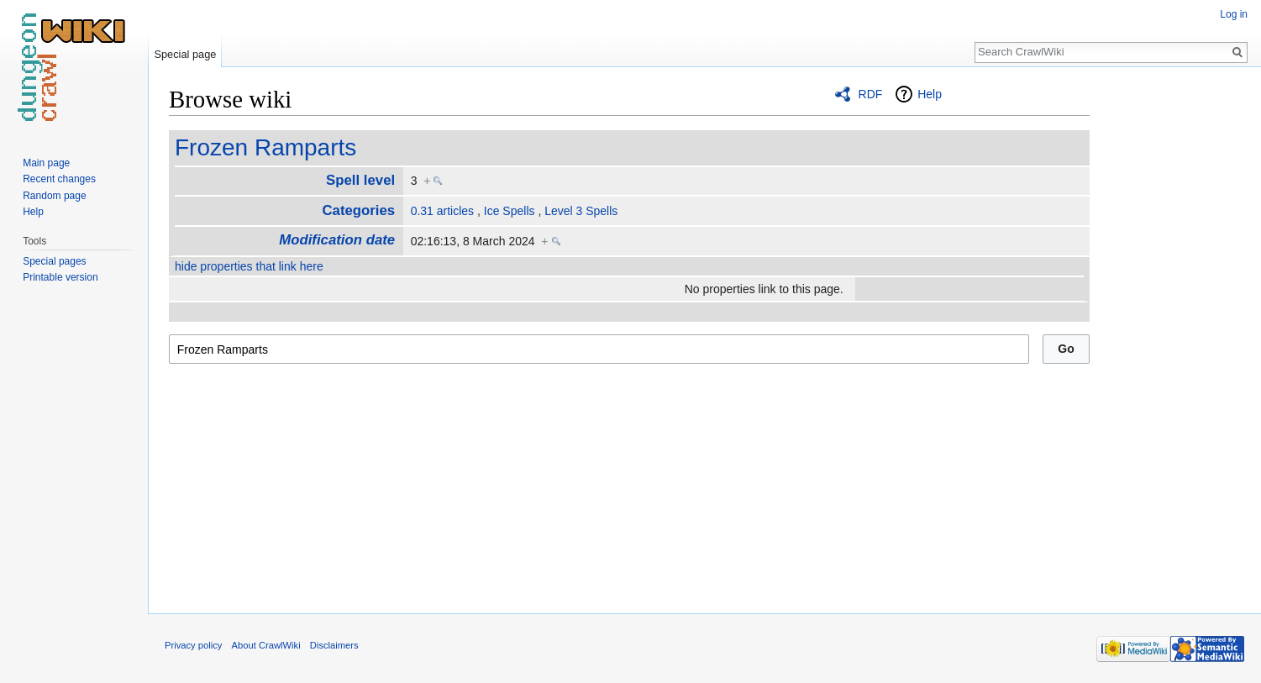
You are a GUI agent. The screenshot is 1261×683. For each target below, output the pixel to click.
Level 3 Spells (580, 211)
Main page (46, 163)
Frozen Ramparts (265, 147)
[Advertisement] (1173, 336)
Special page (185, 54)
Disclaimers (334, 645)
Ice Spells (509, 211)
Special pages (54, 261)
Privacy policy (193, 645)
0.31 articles (442, 211)
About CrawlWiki (266, 645)
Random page (54, 196)
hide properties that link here (249, 266)
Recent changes (59, 179)
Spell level (360, 180)
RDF (871, 94)
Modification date (337, 240)
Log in (1234, 14)
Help (929, 94)
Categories (358, 210)
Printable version (60, 277)
